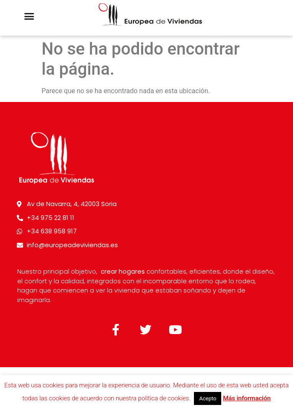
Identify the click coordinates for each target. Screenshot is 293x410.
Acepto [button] (207, 398)
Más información (247, 398)
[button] (29, 16)
